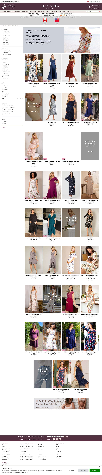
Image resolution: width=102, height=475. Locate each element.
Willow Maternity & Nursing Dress (34, 275)
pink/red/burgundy (8, 109)
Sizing (57, 446)
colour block (7, 113)
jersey (5, 121)
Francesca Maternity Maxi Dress (52, 161)
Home (2, 25)
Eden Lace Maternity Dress (80, 389)
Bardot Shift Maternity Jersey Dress (89, 314)
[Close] (80, 17)
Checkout (70, 11)
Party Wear (5, 42)
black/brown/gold (8, 111)
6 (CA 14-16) (6, 96)
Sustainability (41, 446)
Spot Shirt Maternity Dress (71, 200)
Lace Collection (6, 50)
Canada (45, 23)
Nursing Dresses (6, 35)
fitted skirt (6, 77)
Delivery (58, 448)
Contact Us (58, 451)
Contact (21, 439)
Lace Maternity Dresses (25, 454)
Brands (64, 11)
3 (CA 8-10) (6, 91)
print (5, 114)
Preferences (72, 470)
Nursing (34, 11)
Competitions (41, 449)
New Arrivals (5, 444)
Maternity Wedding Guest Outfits (27, 448)
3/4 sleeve (6, 73)
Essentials (48, 11)
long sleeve (6, 75)
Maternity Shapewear (6, 458)
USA (57, 23)
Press (39, 451)
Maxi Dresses (5, 38)
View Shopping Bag (94, 8)
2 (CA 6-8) (5, 89)
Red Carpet (5, 33)
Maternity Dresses (16, 11)
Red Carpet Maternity (6, 454)
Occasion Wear (5, 464)
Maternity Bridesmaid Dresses (26, 459)
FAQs (57, 444)
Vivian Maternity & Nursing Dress (90, 200)
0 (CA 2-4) (5, 85)
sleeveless (6, 69)
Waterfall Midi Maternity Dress (89, 83)
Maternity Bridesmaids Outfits (26, 446)
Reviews (35, 439)
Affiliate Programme (42, 458)
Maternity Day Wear (6, 453)
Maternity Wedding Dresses (8, 449)
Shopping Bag (59, 454)
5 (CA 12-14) (6, 94)
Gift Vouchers (59, 456)
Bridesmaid (5, 40)
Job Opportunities (42, 459)
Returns (57, 449)
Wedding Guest (6, 44)
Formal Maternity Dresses (25, 449)
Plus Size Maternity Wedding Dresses (28, 458)
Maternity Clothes (26, 11)
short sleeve (7, 71)
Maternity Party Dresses (25, 444)
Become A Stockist (42, 456)
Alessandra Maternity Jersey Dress (71, 161)
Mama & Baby (41, 11)
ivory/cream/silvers (8, 105)
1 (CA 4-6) (5, 87)
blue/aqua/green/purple (9, 107)
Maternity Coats (7, 54)
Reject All (83, 470)
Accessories (55, 11)
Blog (41, 439)
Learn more (24, 472)
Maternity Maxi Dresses (25, 453)
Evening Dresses (6, 32)
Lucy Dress (89, 238)
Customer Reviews (42, 453)
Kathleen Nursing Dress (33, 83)
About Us (40, 444)
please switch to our (67, 17)
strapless (6, 68)
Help (28, 439)
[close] (99, 466)
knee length (6, 66)
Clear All (4, 127)
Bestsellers (4, 446)
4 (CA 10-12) (6, 93)
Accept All (94, 470)
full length (6, 64)
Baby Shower (23, 451)
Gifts (60, 11)
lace (5, 123)
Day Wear (5, 37)
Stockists (40, 454)
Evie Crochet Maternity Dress (71, 83)
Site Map (58, 458)
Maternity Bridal (6, 11)
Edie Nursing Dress (52, 122)
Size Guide (20, 98)
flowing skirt (7, 78)
